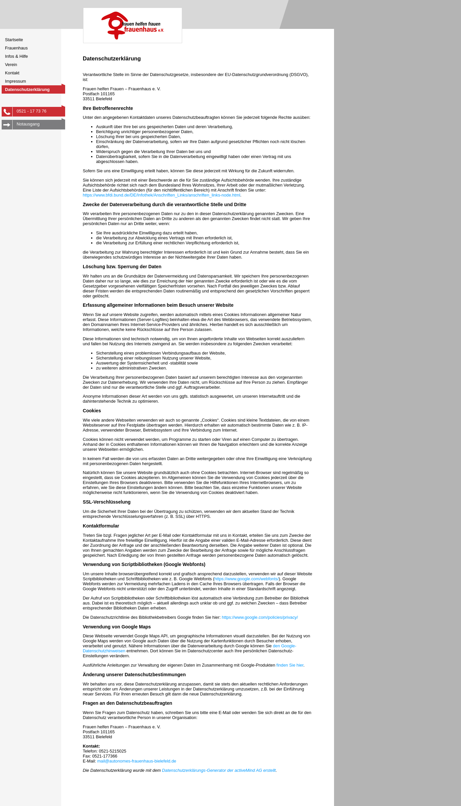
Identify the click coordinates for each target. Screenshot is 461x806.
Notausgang (41, 123)
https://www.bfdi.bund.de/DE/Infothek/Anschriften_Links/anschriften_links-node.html (161, 195)
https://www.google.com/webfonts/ (246, 578)
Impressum (15, 81)
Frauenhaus (16, 47)
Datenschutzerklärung (27, 89)
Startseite (14, 39)
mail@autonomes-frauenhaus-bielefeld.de (136, 761)
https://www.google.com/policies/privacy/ (260, 617)
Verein (11, 64)
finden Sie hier (289, 665)
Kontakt (12, 72)
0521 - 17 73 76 (41, 110)
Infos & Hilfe (16, 56)
